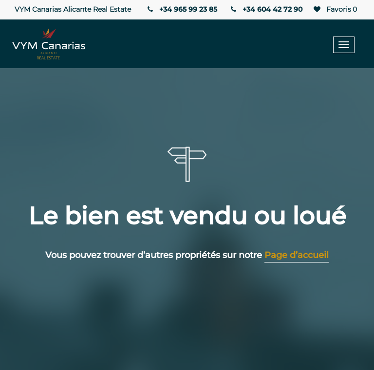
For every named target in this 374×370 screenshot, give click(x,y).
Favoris (334, 9)
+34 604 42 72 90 (266, 9)
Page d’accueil (296, 255)
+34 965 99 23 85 (181, 9)
